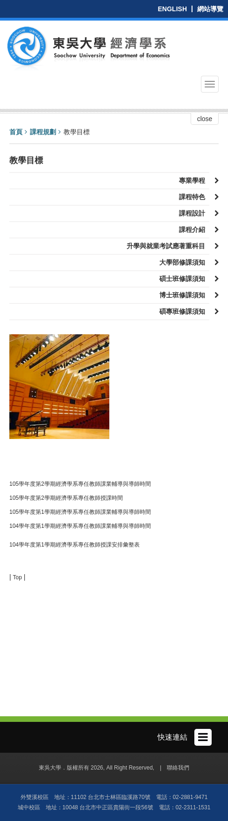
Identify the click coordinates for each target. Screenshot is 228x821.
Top (17, 577)
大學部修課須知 (184, 262)
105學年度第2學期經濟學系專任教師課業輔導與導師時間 (80, 484)
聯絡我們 (178, 767)
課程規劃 (43, 132)
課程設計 (194, 213)
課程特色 (194, 197)
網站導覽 (210, 9)
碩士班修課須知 (184, 278)
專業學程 (194, 180)
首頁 (15, 132)
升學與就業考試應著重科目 (168, 246)
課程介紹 (194, 229)
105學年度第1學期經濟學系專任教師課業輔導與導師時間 (80, 512)
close (205, 118)
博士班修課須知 (184, 295)
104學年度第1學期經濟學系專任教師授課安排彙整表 (74, 544)
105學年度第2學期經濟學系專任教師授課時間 (66, 498)
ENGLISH (172, 9)
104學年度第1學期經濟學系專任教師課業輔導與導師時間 (80, 526)
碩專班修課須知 (184, 311)
